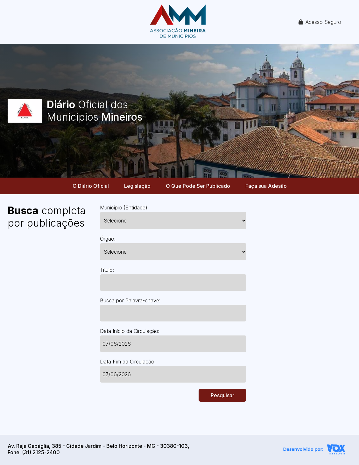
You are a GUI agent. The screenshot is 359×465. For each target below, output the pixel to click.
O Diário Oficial (91, 186)
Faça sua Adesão (266, 186)
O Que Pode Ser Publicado (198, 186)
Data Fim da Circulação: (128, 361)
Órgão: (108, 239)
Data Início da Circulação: (129, 331)
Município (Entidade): (124, 207)
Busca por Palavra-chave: (130, 300)
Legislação (137, 186)
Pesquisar (222, 395)
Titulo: (107, 270)
